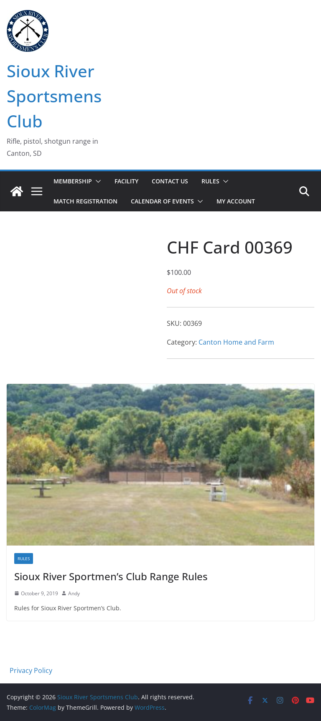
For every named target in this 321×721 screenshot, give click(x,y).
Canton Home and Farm (236, 342)
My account (236, 201)
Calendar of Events (162, 201)
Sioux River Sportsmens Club (54, 95)
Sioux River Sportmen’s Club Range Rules (111, 576)
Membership (73, 181)
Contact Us (170, 181)
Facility (126, 181)
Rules (210, 181)
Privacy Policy (31, 670)
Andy (74, 593)
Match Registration (85, 201)
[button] (96, 181)
